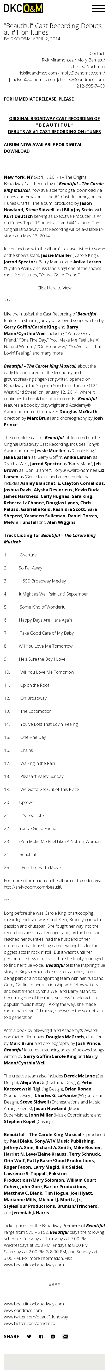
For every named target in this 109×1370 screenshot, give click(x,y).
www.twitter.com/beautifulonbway (36, 1317)
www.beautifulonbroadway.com (34, 1265)
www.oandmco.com (23, 1310)
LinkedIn (53, 1336)
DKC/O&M (23, 8)
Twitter (29, 1336)
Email (65, 1336)
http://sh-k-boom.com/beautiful (33, 887)
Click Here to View (54, 288)
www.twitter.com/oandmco (29, 1323)
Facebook (41, 1336)
